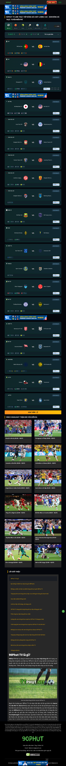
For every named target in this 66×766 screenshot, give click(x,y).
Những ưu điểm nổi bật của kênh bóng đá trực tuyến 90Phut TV (27, 589)
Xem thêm (33, 412)
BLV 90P (34, 34)
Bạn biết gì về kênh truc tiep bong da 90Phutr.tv (22, 584)
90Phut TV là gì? (15, 578)
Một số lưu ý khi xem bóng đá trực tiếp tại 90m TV (23, 645)
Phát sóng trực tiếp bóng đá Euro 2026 (20, 614)
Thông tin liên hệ (15, 650)
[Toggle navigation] (59, 2)
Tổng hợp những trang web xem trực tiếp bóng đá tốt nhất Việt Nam (28, 635)
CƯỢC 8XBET (52, 2)
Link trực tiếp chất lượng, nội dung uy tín (21, 604)
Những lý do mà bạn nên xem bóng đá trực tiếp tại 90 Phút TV (26, 629)
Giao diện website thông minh (18, 599)
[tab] (8, 26)
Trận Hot (23, 34)
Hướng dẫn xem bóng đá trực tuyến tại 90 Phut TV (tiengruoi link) (27, 619)
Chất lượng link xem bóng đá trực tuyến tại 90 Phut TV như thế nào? (28, 624)
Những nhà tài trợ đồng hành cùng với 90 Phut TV (23, 640)
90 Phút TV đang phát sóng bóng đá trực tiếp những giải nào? (26, 609)
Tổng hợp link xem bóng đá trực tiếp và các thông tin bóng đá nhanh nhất (29, 594)
